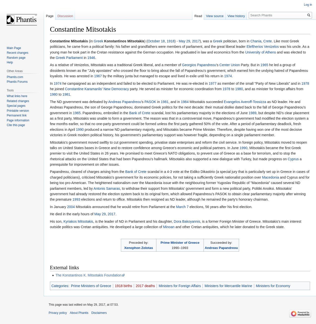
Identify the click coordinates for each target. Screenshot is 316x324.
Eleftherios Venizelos (262, 47)
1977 (212, 83)
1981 (66, 94)
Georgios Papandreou (199, 65)
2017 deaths (145, 286)
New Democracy (116, 89)
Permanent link (17, 115)
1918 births (123, 286)
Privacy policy (58, 313)
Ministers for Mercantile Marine (228, 286)
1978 (305, 83)
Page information (18, 120)
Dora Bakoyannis (187, 221)
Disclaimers (99, 313)
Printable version (18, 110)
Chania (255, 41)
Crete (267, 41)
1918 (171, 41)
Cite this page (16, 125)
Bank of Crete (139, 113)
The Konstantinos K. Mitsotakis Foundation (88, 275)
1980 (239, 89)
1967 (98, 76)
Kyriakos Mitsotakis (78, 221)
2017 (196, 41)
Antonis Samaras (107, 188)
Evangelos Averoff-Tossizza (245, 102)
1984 (185, 102)
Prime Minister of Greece (180, 242)
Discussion (65, 16)
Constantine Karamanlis (83, 89)
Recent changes (17, 52)
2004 (71, 207)
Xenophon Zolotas (138, 248)
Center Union (229, 65)
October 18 (156, 41)
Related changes (18, 101)
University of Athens (260, 52)
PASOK (150, 102)
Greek (98, 41)
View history (236, 16)
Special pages (16, 106)
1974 (228, 76)
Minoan (169, 227)
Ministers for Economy (273, 286)
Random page (16, 57)
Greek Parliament (69, 58)
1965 (264, 65)
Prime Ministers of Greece (91, 286)
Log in (308, 4)
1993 (76, 199)
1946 (91, 58)
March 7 (182, 207)
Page (49, 16)
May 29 (184, 41)
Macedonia (270, 177)
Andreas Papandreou (124, 102)
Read (198, 16)
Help (10, 62)
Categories (59, 286)
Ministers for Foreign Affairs (180, 286)
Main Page (14, 48)
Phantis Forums (17, 81)
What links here (17, 96)
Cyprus (293, 159)
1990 (80, 130)
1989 (252, 113)
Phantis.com (15, 77)
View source (215, 16)
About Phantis (79, 313)
